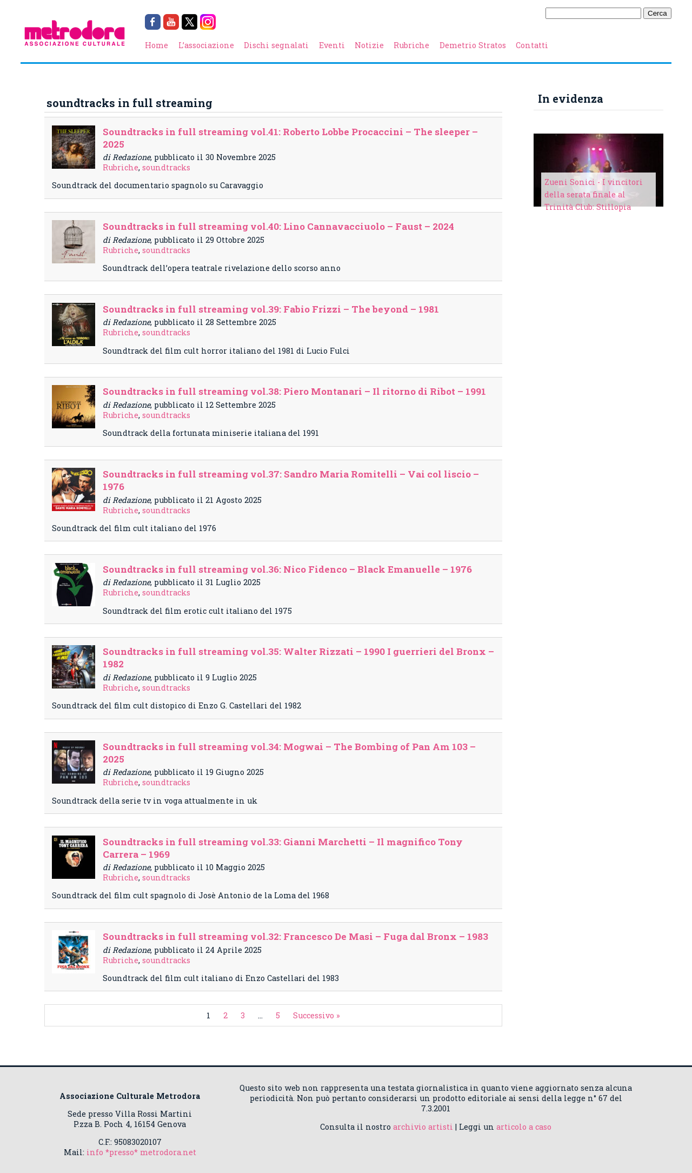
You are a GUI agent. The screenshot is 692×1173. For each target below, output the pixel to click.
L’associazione (206, 45)
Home (156, 45)
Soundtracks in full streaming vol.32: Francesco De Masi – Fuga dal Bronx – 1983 (295, 936)
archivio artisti (423, 1127)
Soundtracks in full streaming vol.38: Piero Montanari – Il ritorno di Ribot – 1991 (294, 391)
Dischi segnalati (276, 45)
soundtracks (166, 167)
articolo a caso (523, 1127)
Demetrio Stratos (473, 45)
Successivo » (316, 1015)
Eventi (332, 45)
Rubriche (411, 45)
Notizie (369, 45)
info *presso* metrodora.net (141, 1152)
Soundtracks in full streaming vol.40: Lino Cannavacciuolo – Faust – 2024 (278, 226)
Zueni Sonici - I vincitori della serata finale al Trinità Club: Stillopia (593, 194)
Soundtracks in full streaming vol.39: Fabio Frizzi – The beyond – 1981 (271, 309)
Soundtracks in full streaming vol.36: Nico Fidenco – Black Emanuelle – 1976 (287, 569)
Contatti (532, 45)
